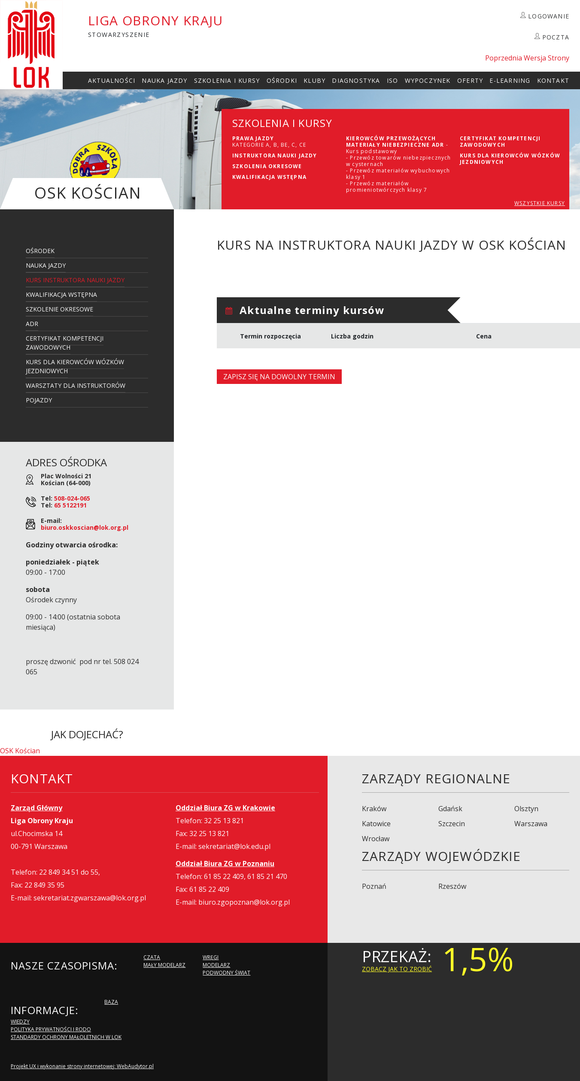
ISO (392, 80)
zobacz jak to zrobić (397, 969)
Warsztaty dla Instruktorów (75, 385)
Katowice (376, 823)
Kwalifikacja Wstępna (61, 294)
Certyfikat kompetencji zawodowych (64, 342)
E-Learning (509, 80)
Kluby (314, 80)
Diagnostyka (356, 80)
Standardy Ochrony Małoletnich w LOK (66, 1037)
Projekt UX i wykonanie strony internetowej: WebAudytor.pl (82, 1066)
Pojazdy (39, 400)
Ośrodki (282, 80)
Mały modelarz (164, 965)
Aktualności (111, 80)
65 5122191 (70, 505)
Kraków (374, 808)
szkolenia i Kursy (227, 80)
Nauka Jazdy (164, 80)
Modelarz (216, 965)
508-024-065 (72, 498)
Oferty (470, 80)
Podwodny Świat (226, 972)
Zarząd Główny (36, 807)
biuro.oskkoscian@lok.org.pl (84, 527)
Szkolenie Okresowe (59, 309)
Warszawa (530, 823)
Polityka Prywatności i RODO (51, 1029)
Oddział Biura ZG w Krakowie (225, 807)
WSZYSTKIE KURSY (539, 203)
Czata (151, 957)
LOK (31, 44)
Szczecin (451, 823)
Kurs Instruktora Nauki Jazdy (75, 280)
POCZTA (555, 37)
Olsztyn (526, 808)
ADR (32, 324)
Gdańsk (450, 808)
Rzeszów (452, 886)
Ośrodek (40, 251)
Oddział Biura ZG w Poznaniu (225, 863)
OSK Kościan (20, 750)
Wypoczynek (428, 80)
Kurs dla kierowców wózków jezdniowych (75, 366)
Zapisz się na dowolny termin (279, 376)
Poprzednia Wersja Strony (527, 58)
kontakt (553, 80)
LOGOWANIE (548, 16)
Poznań (374, 886)
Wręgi (211, 957)
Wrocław (375, 838)
